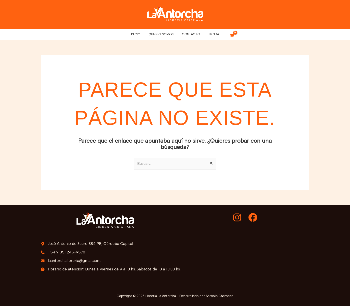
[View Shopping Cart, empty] (227, 36)
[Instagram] (237, 217)
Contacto (190, 34)
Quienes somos (162, 34)
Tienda (210, 34)
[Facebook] (252, 217)
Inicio (138, 34)
